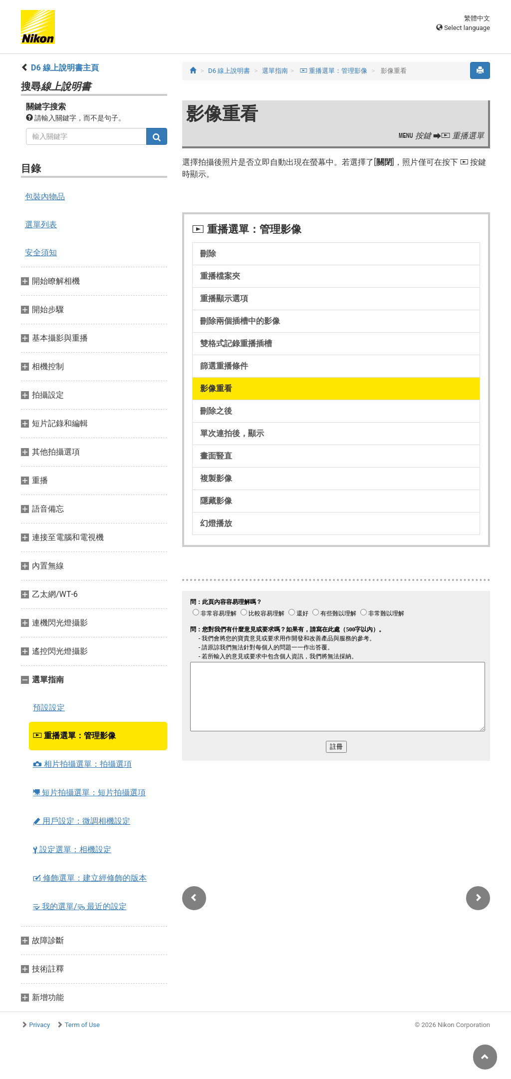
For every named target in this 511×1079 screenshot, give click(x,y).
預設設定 (49, 707)
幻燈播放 (216, 523)
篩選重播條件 (224, 366)
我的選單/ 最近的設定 (80, 906)
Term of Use (82, 1025)
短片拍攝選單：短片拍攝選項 (89, 792)
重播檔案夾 (220, 276)
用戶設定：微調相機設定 (81, 821)
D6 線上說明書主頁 (65, 67)
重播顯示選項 (224, 298)
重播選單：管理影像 (74, 735)
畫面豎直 (216, 456)
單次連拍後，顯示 (232, 433)
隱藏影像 (216, 501)
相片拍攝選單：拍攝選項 (82, 764)
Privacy (39, 1025)
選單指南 (275, 70)
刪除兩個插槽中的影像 (240, 321)
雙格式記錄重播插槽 (236, 343)
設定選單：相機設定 (72, 849)
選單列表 (41, 224)
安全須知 (41, 252)
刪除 (208, 253)
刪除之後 (216, 411)
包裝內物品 (45, 196)
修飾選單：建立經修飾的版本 (90, 878)
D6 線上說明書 (229, 70)
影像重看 (216, 388)
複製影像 (216, 478)
